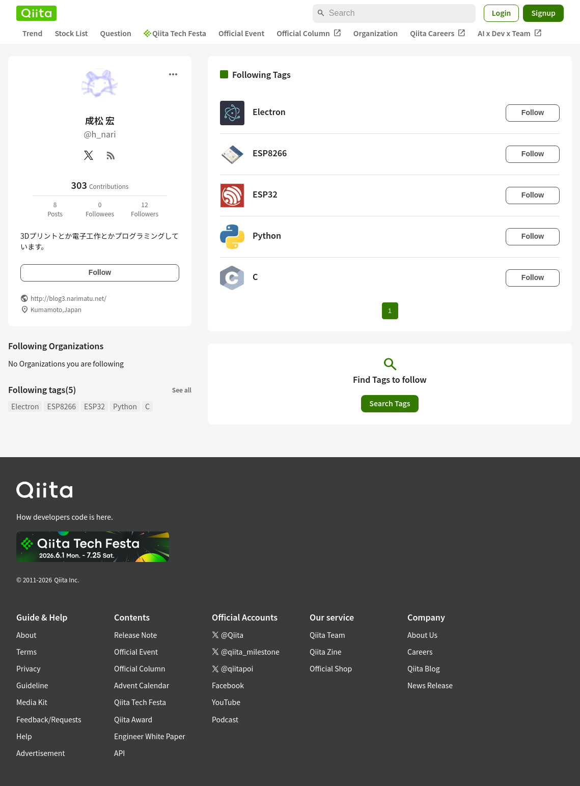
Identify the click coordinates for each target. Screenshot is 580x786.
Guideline (32, 685)
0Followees (100, 209)
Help (24, 736)
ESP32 (94, 406)
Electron (25, 406)
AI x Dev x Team (510, 33)
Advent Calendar (141, 685)
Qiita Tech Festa (175, 33)
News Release (430, 685)
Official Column (309, 33)
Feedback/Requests (48, 719)
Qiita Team (327, 635)
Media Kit (31, 702)
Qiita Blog (423, 668)
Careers (419, 652)
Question (115, 33)
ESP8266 (61, 406)
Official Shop (331, 668)
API (119, 753)
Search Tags (389, 403)
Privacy (28, 668)
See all (181, 389)
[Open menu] (173, 74)
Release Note (135, 635)
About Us (422, 635)
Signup (543, 13)
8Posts (55, 209)
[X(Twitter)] (88, 155)
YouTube (226, 702)
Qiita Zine (326, 652)
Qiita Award (133, 719)
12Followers (144, 209)
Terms (26, 652)
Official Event (241, 33)
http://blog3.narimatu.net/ (68, 298)
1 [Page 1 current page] (390, 311)
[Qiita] (36, 13)
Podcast (225, 719)
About (26, 635)
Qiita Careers (437, 33)
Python (125, 406)
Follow (100, 272)
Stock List (71, 33)
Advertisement (40, 753)
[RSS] (111, 155)
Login (501, 13)
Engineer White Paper (149, 736)
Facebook (228, 685)
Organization (375, 33)
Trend (32, 33)
